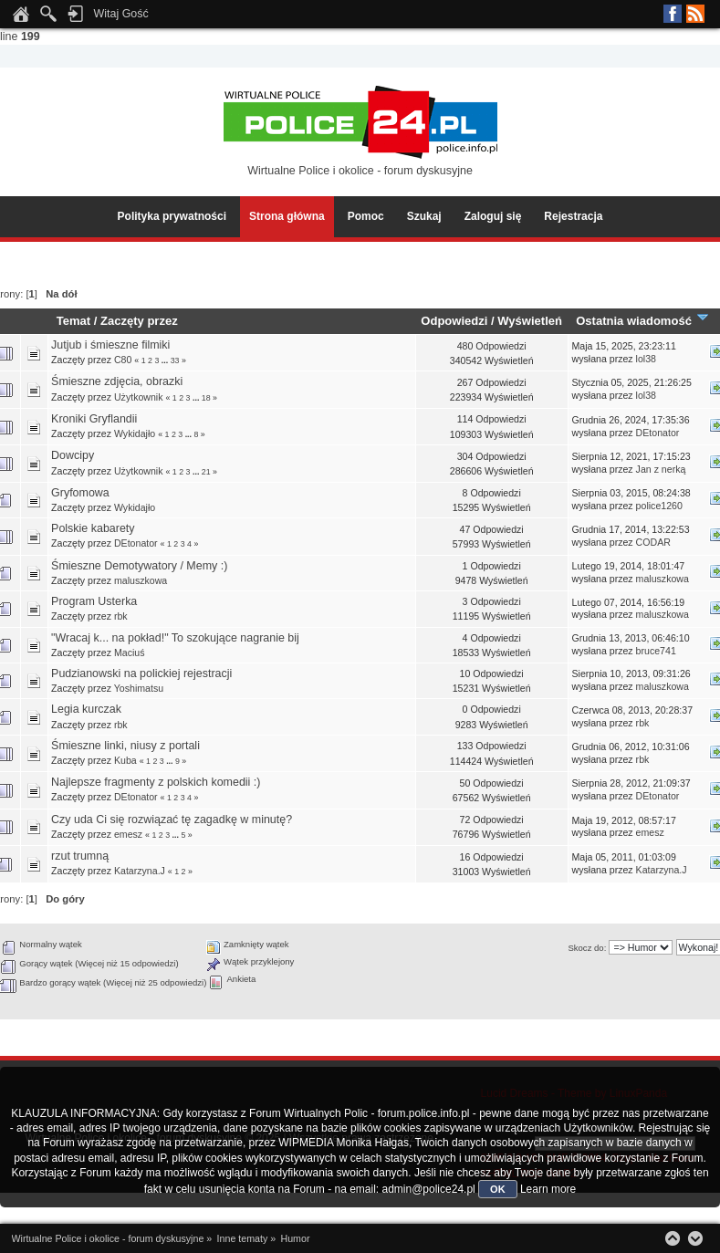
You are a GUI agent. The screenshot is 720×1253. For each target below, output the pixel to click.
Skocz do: (587, 948)
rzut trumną (80, 856)
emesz (128, 834)
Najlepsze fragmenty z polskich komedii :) (155, 782)
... (166, 360)
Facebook (672, 14)
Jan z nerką (661, 469)
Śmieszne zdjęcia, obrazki (117, 381)
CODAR (653, 542)
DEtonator (658, 432)
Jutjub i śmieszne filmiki (110, 345)
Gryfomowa (80, 492)
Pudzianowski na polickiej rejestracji (141, 673)
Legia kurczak (86, 709)
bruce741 (656, 650)
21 (206, 471)
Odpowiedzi (454, 321)
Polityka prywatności (172, 216)
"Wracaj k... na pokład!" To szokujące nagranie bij (175, 638)
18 (206, 397)
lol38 (646, 358)
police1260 (659, 505)
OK (498, 1189)
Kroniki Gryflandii (94, 418)
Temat (73, 321)
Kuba (125, 760)
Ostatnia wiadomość (642, 321)
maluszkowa (140, 580)
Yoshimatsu (138, 688)
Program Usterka (94, 601)
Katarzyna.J (139, 870)
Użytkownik (138, 397)
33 (175, 360)
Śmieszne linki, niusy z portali (125, 745)
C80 (122, 359)
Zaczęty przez (139, 321)
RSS (695, 14)
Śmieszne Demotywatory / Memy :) (139, 565)
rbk (121, 616)
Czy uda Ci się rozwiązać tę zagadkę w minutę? (171, 819)
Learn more (548, 1189)
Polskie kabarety (92, 528)
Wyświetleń (529, 321)
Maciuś (129, 652)
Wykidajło (134, 433)
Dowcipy (72, 455)
